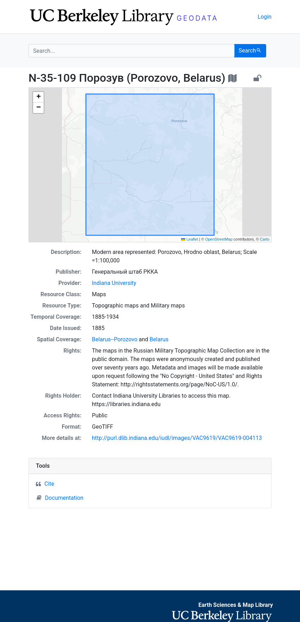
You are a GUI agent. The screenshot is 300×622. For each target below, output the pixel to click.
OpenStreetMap (219, 239)
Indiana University (114, 283)
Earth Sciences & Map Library (235, 605)
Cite (49, 483)
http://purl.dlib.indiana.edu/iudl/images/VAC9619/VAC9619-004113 (177, 438)
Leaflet (189, 239)
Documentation (60, 497)
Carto (264, 239)
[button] (38, 97)
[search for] (132, 50)
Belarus (159, 339)
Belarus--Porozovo (114, 339)
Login (264, 16)
